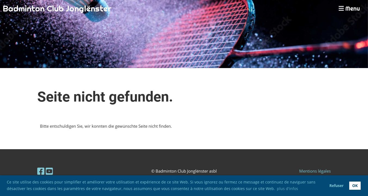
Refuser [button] (336, 185)
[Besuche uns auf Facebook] (40, 171)
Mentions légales (315, 171)
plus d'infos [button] (287, 188)
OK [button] (355, 185)
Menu (349, 8)
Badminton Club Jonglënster (57, 8)
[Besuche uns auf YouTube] (49, 171)
